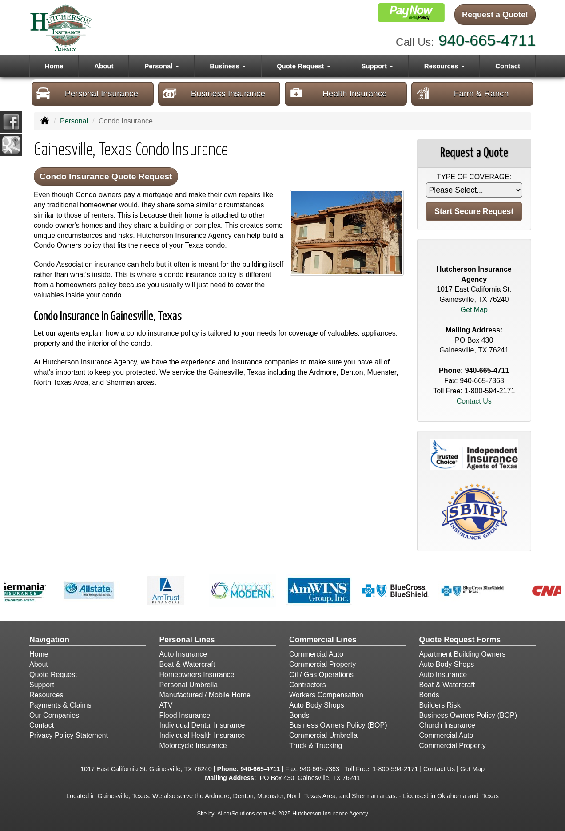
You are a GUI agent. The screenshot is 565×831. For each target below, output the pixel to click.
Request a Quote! (495, 14)
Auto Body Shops (316, 705)
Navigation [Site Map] (49, 639)
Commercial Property (322, 664)
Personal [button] (161, 66)
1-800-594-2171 (489, 391)
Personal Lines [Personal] (187, 639)
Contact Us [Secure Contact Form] (474, 401)
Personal (74, 121)
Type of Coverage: (474, 177)
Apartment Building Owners (462, 654)
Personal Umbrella (188, 685)
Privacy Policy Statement (68, 735)
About (103, 66)
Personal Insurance (87, 93)
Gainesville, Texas (123, 795)
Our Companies (54, 715)
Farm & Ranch (462, 93)
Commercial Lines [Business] (323, 639)
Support (41, 685)
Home (54, 66)
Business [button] (228, 66)
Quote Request (53, 674)
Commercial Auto (316, 654)
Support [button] (377, 66)
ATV (166, 705)
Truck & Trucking (315, 745)
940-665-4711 (487, 40)
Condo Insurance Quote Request (106, 176)
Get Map (474, 309)
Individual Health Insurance (202, 735)
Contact (507, 66)
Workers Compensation (326, 695)
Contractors (307, 685)
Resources (46, 695)
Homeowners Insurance (197, 674)
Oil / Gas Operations (321, 674)
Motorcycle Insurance (193, 745)
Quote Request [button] (303, 66)
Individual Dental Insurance (202, 725)
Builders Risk (440, 705)
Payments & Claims (60, 705)
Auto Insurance (183, 654)
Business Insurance (214, 93)
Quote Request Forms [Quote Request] (460, 639)
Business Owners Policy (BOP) (338, 725)
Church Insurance (447, 725)
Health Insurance (338, 93)
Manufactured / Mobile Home (205, 695)
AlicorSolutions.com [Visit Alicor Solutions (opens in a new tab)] (242, 813)
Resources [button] (444, 66)
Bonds (299, 715)
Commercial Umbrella (323, 735)
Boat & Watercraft (187, 664)
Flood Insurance (185, 715)
